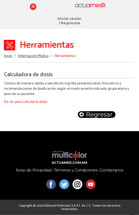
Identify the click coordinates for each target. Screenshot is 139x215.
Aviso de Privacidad (33, 170)
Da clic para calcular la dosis (25, 102)
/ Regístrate (69, 23)
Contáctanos (111, 170)
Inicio (8, 56)
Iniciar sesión (69, 19)
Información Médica (33, 56)
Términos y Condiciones (75, 170)
